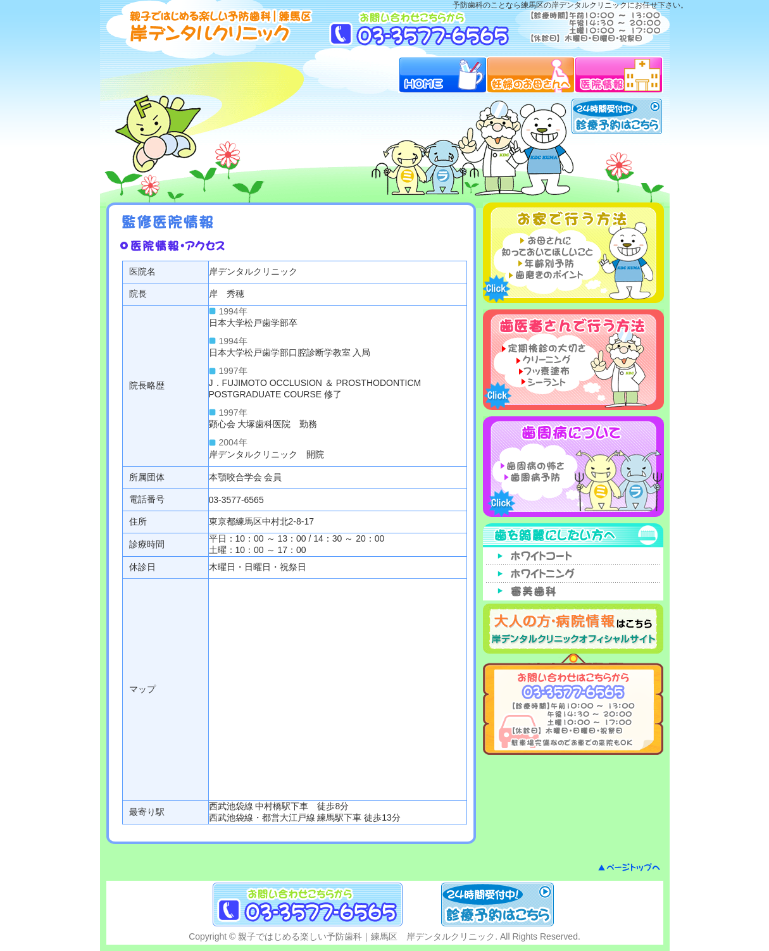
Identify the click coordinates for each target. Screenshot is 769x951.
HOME (442, 74)
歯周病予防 (544, 477)
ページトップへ (629, 867)
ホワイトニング (573, 574)
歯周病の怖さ (544, 465)
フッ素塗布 (544, 370)
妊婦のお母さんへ (531, 74)
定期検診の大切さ (544, 347)
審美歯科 (573, 591)
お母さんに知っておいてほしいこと (544, 246)
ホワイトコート (573, 556)
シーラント (544, 381)
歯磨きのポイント (544, 274)
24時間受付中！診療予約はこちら (617, 116)
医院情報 (619, 74)
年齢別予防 (544, 263)
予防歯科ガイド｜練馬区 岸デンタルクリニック (213, 26)
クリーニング (544, 358)
